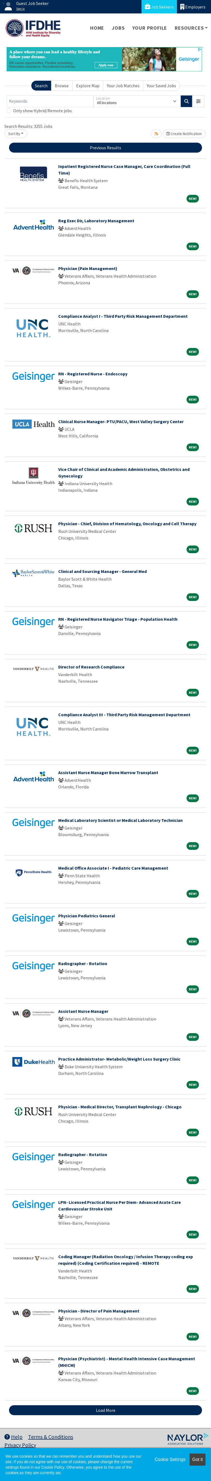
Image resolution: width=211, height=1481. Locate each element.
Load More (105, 1410)
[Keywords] (50, 101)
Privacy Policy (20, 1444)
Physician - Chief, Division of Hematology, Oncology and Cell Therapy (127, 523)
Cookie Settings (170, 1459)
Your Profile (149, 28)
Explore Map (87, 85)
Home (97, 28)
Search (41, 85)
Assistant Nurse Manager (83, 1011)
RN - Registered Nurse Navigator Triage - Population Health (117, 619)
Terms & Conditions (50, 1436)
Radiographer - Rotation (82, 963)
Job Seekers (159, 6)
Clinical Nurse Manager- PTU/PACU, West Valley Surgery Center (121, 421)
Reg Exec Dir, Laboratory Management (96, 220)
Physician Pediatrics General (86, 915)
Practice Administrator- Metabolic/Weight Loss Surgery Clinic (119, 1059)
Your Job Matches (123, 85)
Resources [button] (189, 28)
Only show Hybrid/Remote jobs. (43, 110)
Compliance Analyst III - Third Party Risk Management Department (124, 714)
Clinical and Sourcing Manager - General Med (102, 571)
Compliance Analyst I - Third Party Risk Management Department (123, 316)
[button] (198, 101)
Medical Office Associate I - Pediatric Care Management (113, 868)
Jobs (118, 28)
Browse (62, 85)
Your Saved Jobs (161, 85)
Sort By (14, 133)
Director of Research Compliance (91, 667)
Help (13, 1436)
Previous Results (105, 147)
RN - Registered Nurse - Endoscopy (92, 373)
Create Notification (184, 133)
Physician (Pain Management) (87, 268)
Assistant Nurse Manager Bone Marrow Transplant (108, 772)
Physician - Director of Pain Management (98, 1311)
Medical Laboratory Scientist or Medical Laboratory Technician (120, 820)
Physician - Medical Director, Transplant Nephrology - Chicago (120, 1106)
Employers (193, 6)
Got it (197, 1459)
